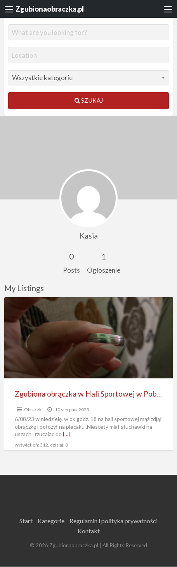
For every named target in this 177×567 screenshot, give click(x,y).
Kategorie (51, 520)
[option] (88, 373)
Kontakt (89, 530)
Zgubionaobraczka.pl (50, 9)
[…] (66, 434)
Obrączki (33, 409)
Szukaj (89, 100)
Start (26, 520)
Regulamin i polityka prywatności (113, 520)
